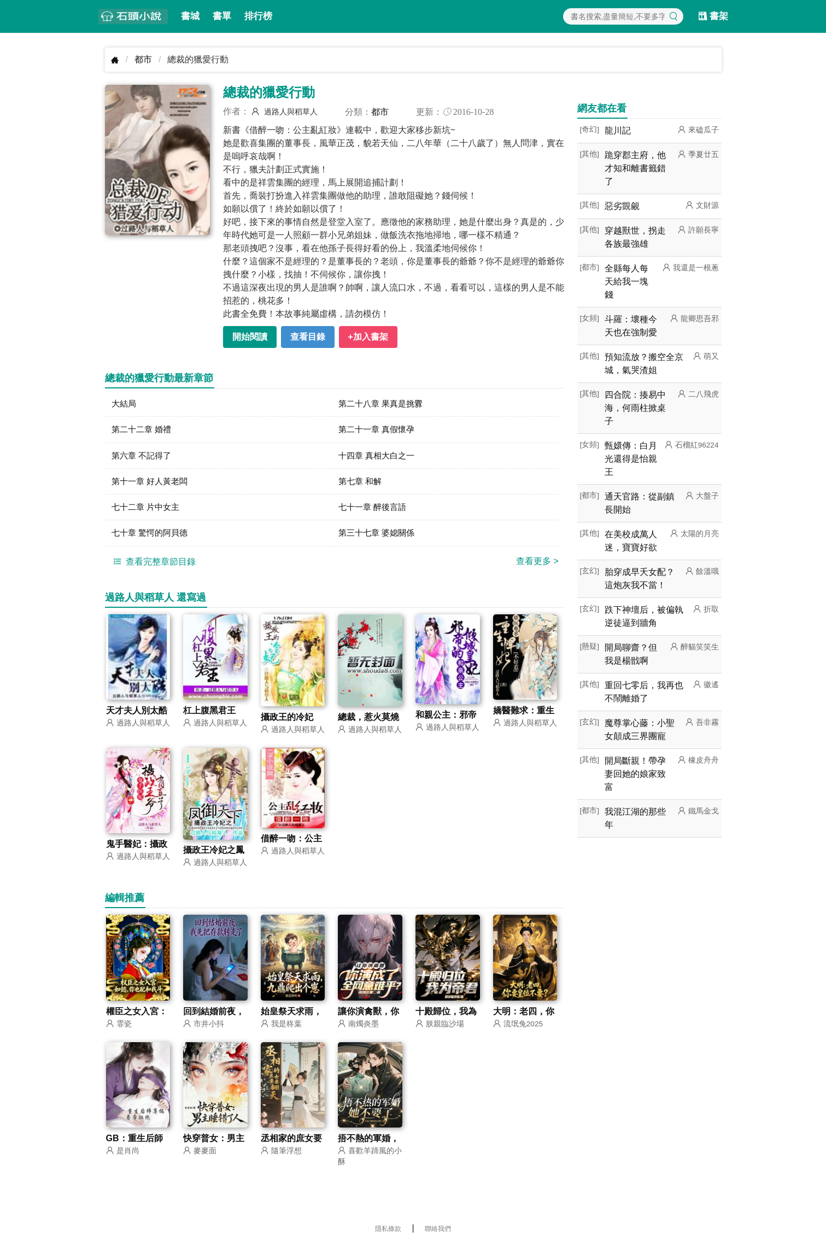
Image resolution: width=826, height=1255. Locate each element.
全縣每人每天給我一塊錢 (626, 281)
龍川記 (618, 130)
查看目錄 (307, 336)
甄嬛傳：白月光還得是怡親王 (631, 459)
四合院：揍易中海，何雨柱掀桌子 (635, 408)
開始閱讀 (249, 336)
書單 (222, 16)
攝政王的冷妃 (287, 723)
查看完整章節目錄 (153, 566)
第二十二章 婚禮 (143, 430)
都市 (143, 59)
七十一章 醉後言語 (374, 511)
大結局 (125, 404)
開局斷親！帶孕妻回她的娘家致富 (635, 774)
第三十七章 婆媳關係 (378, 538)
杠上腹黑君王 (209, 716)
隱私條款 (388, 1236)
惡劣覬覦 (622, 206)
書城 (190, 16)
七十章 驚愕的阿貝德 (152, 538)
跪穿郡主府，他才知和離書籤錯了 (635, 168)
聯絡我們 (438, 1236)
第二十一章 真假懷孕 (378, 430)
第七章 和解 (361, 484)
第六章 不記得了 (143, 457)
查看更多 (537, 566)
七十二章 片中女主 (148, 511)
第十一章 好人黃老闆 (152, 484)
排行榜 (258, 16)
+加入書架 (368, 336)
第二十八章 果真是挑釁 (383, 404)
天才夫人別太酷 (136, 716)
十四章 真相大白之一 (378, 457)
